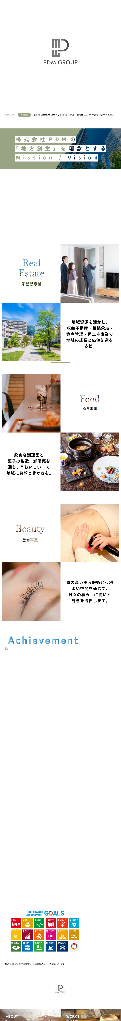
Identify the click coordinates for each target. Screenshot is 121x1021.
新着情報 (24, 115)
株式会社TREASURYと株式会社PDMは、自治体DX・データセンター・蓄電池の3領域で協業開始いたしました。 (75, 114)
